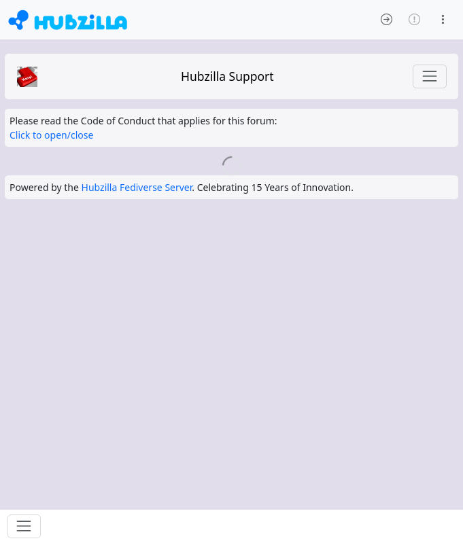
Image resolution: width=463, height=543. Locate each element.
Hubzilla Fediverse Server (137, 187)
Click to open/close (51, 134)
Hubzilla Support (227, 76)
